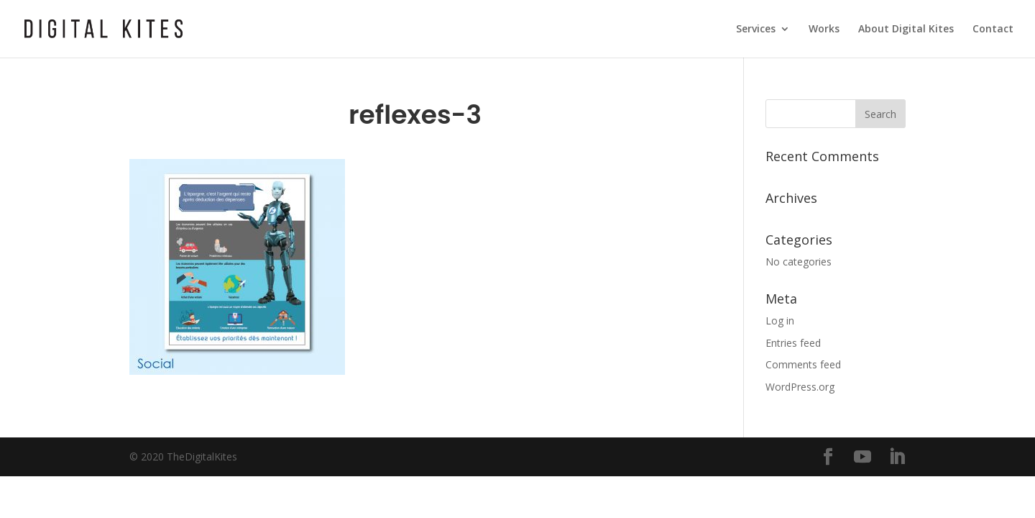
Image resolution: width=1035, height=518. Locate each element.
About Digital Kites (906, 29)
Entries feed (793, 343)
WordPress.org (799, 387)
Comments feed (803, 364)
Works (824, 29)
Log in (779, 320)
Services (756, 29)
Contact (992, 29)
